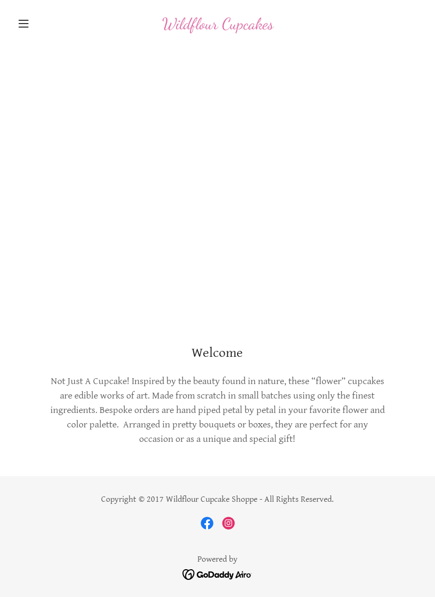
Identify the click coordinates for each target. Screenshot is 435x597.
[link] (217, 26)
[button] (43, 23)
